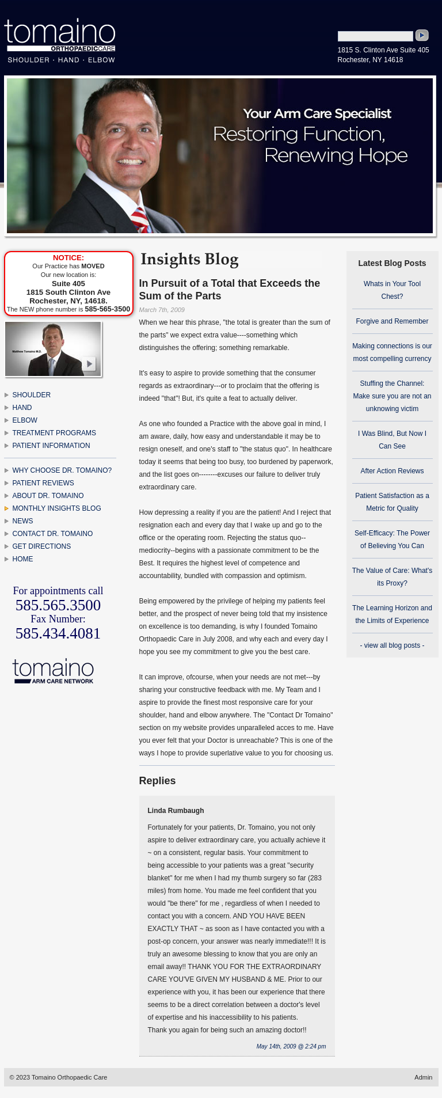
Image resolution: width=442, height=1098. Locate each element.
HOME (23, 559)
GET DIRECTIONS (42, 546)
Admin (423, 1077)
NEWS (23, 521)
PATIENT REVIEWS (43, 483)
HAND (22, 408)
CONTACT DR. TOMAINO (53, 534)
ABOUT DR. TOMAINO (48, 496)
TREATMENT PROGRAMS (55, 433)
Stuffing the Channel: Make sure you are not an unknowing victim (392, 396)
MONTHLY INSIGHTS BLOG (57, 508)
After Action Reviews (392, 471)
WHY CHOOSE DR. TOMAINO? (62, 470)
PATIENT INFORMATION (51, 446)
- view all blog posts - (392, 645)
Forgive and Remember (392, 321)
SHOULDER (32, 395)
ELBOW (25, 420)
